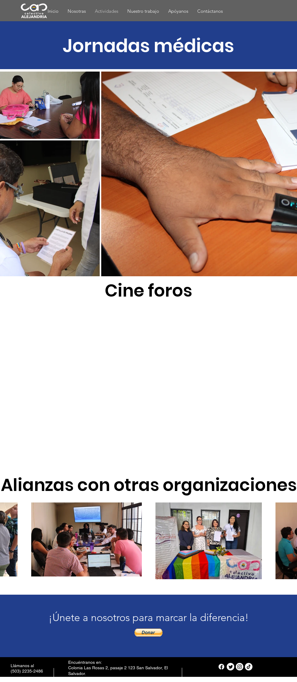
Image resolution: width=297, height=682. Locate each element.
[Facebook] (221, 666)
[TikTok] (248, 666)
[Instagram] (239, 666)
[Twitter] (230, 666)
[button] (148, 633)
